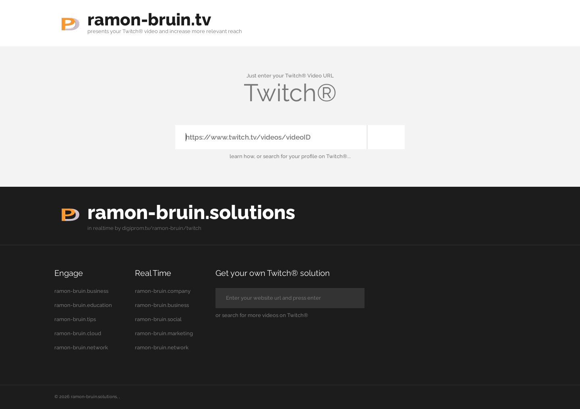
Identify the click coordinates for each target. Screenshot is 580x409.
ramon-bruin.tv (152, 19)
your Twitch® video (134, 31)
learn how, (242, 156)
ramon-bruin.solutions (197, 211)
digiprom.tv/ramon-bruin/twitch (161, 228)
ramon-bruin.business (81, 291)
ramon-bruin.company (163, 291)
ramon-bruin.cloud (77, 333)
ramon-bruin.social (158, 319)
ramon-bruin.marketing (164, 333)
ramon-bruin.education (83, 305)
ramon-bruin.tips (75, 319)
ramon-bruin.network (81, 347)
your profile (303, 156)
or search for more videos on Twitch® (261, 315)
